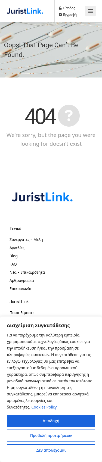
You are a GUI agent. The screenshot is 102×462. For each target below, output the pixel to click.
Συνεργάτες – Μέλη (26, 239)
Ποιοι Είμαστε (22, 312)
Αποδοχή (51, 420)
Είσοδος (67, 8)
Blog (14, 255)
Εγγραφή (68, 14)
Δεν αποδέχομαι (51, 450)
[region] (51, 389)
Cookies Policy (44, 407)
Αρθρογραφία (22, 280)
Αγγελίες (17, 247)
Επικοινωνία (20, 288)
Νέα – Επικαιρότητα (27, 272)
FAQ (13, 264)
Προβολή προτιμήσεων (51, 435)
